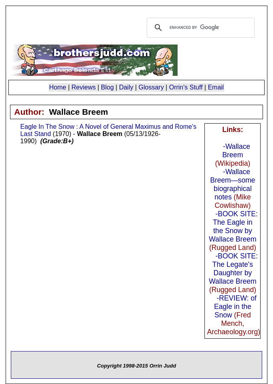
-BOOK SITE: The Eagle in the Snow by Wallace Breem (233, 226)
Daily (126, 87)
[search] (200, 28)
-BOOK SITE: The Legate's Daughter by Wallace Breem (233, 268)
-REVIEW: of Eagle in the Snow (235, 306)
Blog (107, 87)
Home (58, 87)
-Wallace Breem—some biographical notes (232, 184)
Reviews (83, 87)
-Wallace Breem (236, 150)
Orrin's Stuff (186, 87)
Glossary (151, 87)
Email (216, 87)
